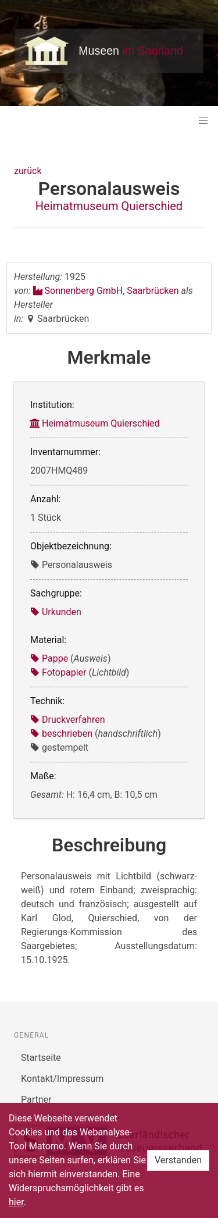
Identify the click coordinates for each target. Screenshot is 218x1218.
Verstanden (178, 1160)
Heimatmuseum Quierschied (109, 206)
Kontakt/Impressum (62, 1078)
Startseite (41, 1057)
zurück (27, 170)
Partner (36, 1099)
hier (16, 1202)
